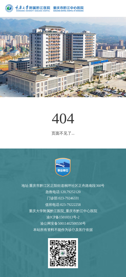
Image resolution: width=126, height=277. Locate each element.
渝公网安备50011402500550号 (63, 223)
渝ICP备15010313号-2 (62, 217)
